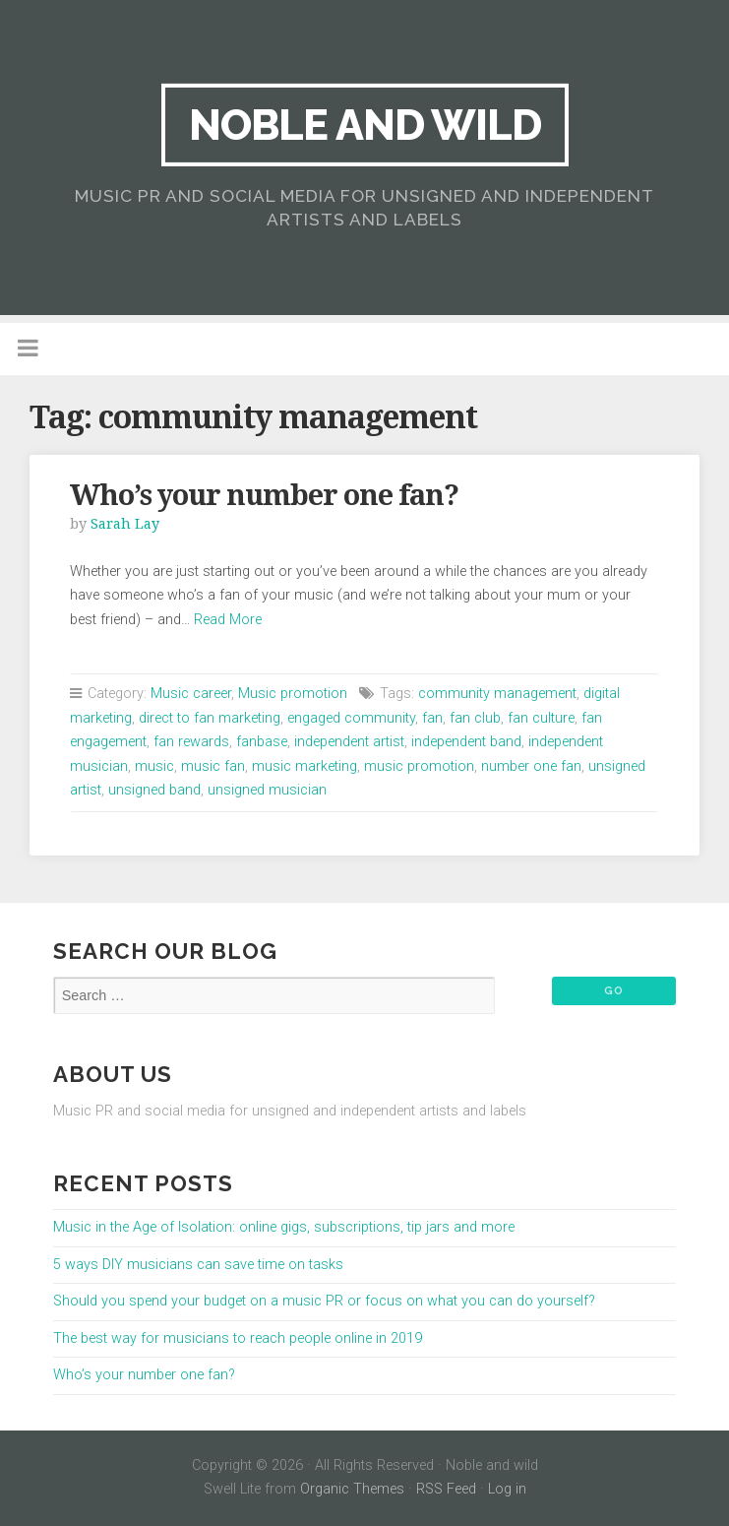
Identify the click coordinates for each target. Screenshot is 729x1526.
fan (432, 718)
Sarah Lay (125, 524)
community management (497, 693)
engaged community (351, 718)
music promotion (419, 766)
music (154, 766)
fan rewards (191, 741)
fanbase (261, 741)
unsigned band (154, 790)
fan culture (541, 718)
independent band (466, 741)
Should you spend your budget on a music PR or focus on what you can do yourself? (324, 1301)
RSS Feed (446, 1489)
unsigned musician (267, 790)
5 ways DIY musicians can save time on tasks (198, 1264)
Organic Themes (352, 1489)
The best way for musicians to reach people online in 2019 (237, 1338)
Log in (507, 1489)
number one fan (531, 766)
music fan (213, 766)
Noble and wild (365, 124)
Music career (191, 693)
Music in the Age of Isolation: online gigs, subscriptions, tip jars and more (284, 1227)
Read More (228, 619)
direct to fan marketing (209, 718)
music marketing (304, 766)
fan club (475, 718)
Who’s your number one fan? (264, 495)
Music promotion (292, 693)
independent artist (349, 741)
